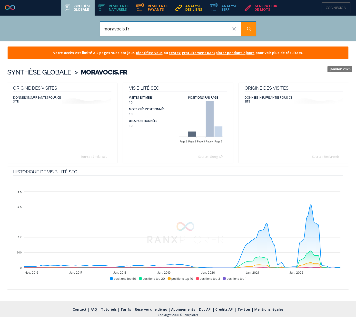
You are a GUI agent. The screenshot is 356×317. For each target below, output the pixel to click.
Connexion (336, 7)
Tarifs (125, 309)
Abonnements (183, 309)
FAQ (93, 309)
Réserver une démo (151, 309)
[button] (113, 8)
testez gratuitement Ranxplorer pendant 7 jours (212, 52)
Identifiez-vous (149, 52)
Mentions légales (268, 309)
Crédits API (224, 309)
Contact (80, 309)
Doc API (205, 309)
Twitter (243, 309)
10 (130, 102)
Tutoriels (109, 309)
